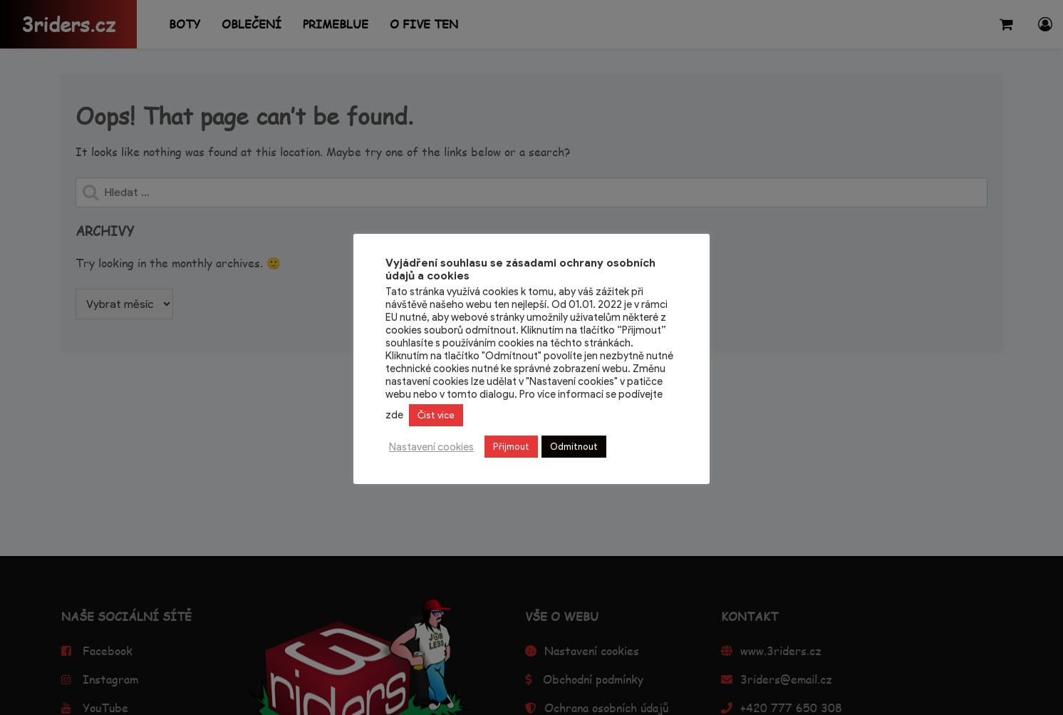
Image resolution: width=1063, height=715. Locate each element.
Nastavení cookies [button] (431, 447)
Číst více (436, 415)
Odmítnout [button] (574, 446)
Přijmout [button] (511, 446)
